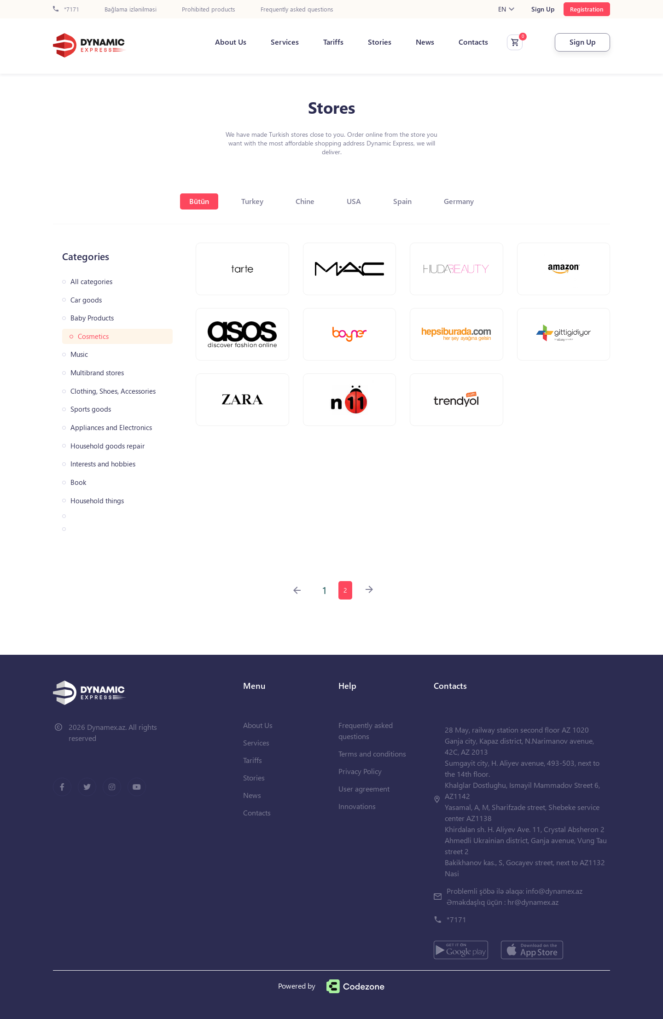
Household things (97, 500)
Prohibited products (208, 9)
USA (354, 201)
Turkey (252, 201)
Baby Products (92, 318)
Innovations (357, 806)
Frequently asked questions (297, 9)
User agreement (364, 788)
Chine (305, 201)
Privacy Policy (360, 771)
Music (79, 354)
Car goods (86, 300)
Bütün (199, 201)
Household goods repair (107, 446)
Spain (402, 201)
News (425, 42)
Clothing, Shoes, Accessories (113, 391)
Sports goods (90, 409)
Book (78, 482)
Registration (587, 9)
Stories (379, 42)
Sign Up (542, 9)
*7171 (66, 9)
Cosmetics (93, 336)
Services (285, 42)
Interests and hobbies (102, 464)
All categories (91, 281)
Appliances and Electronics (111, 427)
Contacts (473, 42)
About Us (230, 42)
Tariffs (333, 42)
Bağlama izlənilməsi (131, 9)
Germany (459, 201)
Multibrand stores (97, 372)
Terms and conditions (372, 753)
